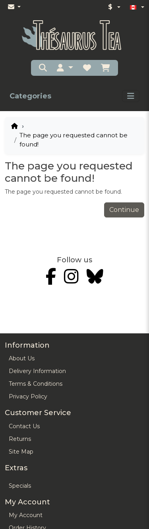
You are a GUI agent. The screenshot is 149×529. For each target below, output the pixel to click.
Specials (20, 485)
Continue (124, 210)
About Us (22, 358)
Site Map (21, 451)
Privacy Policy (28, 396)
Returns (20, 438)
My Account (26, 515)
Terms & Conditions (35, 383)
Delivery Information (37, 371)
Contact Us (24, 426)
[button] (65, 68)
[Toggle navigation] (130, 96)
